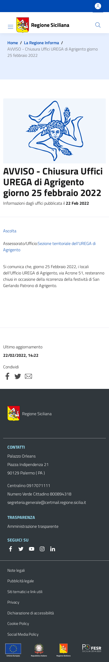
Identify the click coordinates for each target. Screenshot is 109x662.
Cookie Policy (18, 623)
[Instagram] (40, 548)
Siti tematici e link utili (24, 592)
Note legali (16, 570)
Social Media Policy (22, 634)
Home (12, 42)
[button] (98, 25)
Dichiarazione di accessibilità (30, 613)
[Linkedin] (50, 548)
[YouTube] (29, 548)
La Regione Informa (41, 42)
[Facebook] (10, 548)
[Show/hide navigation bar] (10, 27)
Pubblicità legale (20, 581)
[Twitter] (19, 548)
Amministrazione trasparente (32, 526)
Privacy (13, 602)
